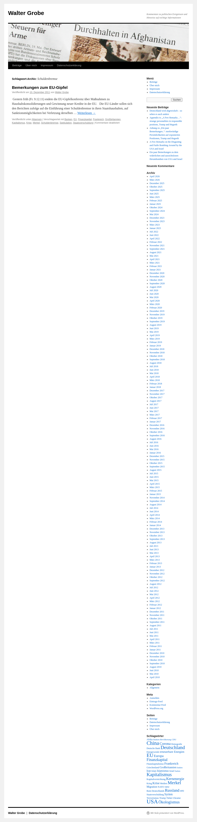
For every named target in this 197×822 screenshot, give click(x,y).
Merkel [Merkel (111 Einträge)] (174, 782)
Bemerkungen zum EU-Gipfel (40, 87)
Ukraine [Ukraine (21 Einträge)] (177, 798)
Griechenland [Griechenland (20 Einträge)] (153, 767)
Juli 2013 (154, 546)
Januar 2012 (155, 608)
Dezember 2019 (157, 311)
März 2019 (155, 338)
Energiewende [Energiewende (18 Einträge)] (153, 752)
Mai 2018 (154, 373)
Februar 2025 (156, 200)
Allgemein (37, 119)
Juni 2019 (154, 328)
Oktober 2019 (156, 318)
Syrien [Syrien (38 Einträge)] (168, 794)
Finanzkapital (85, 119)
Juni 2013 (154, 549)
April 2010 (155, 677)
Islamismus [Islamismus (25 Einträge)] (163, 770)
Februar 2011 (156, 646)
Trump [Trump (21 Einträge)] (162, 798)
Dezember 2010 (157, 653)
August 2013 (156, 542)
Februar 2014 (156, 521)
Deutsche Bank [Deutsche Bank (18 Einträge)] (153, 748)
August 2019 (156, 325)
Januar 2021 (155, 269)
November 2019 (157, 314)
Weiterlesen (86, 113)
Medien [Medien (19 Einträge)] (163, 783)
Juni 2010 (154, 670)
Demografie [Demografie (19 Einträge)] (176, 744)
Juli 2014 (154, 508)
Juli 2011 (154, 629)
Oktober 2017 (156, 397)
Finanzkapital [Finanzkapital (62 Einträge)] (157, 760)
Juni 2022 (154, 235)
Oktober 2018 (156, 356)
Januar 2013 (155, 566)
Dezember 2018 (157, 349)
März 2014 (155, 518)
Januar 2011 (155, 649)
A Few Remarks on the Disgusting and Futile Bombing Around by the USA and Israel (166, 145)
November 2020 (157, 276)
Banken (68, 119)
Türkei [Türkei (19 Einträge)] (169, 798)
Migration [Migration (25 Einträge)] (152, 786)
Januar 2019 (155, 345)
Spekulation (66, 122)
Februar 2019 (156, 342)
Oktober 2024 (156, 207)
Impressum (47, 65)
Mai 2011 (154, 635)
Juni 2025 (154, 193)
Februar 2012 (156, 604)
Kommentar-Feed (158, 705)
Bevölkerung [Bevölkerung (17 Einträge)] (165, 739)
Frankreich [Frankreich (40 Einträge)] (171, 763)
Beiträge (17, 65)
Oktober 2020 (156, 280)
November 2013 (157, 532)
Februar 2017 (156, 418)
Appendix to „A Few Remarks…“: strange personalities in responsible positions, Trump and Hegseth (166, 121)
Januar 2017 (155, 421)
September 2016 (157, 435)
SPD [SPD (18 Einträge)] (182, 791)
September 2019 (157, 321)
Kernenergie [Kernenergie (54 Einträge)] (175, 779)
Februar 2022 (156, 242)
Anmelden (154, 698)
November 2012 (157, 573)
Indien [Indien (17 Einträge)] (179, 767)
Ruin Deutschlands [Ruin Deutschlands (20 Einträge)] (155, 791)
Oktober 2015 (156, 463)
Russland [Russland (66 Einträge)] (172, 790)
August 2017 (156, 401)
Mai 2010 (154, 673)
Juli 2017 (154, 404)
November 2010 (157, 656)
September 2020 (157, 283)
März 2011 (155, 642)
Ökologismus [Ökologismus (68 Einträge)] (169, 802)
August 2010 (156, 667)
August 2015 (156, 470)
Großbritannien (113, 119)
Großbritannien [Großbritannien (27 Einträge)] (168, 767)
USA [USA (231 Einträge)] (152, 801)
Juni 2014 (154, 511)
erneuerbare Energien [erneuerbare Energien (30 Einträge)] (172, 751)
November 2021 (157, 245)
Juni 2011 (154, 632)
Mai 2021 (154, 255)
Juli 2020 (154, 290)
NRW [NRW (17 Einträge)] (166, 787)
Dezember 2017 (157, 390)
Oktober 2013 (156, 535)
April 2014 (155, 515)
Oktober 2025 (156, 186)
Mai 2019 (154, 331)
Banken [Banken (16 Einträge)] (156, 740)
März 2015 (155, 487)
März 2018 (155, 380)
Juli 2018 (154, 366)
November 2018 (157, 352)
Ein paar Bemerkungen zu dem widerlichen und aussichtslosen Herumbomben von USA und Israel (166, 155)
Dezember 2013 (157, 528)
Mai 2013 (154, 553)
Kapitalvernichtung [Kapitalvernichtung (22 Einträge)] (156, 779)
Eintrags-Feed (156, 701)
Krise (29, 122)
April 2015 (155, 483)
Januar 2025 (155, 204)
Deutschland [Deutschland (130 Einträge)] (173, 747)
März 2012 (155, 601)
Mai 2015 (154, 480)
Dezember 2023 (157, 217)
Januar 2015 (155, 494)
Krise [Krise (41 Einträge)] (156, 783)
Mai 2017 (154, 411)
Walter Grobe (26, 13)
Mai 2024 (154, 214)
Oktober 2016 (156, 432)
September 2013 (157, 539)
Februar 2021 (156, 266)
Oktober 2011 (156, 618)
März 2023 (155, 224)
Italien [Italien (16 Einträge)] (177, 771)
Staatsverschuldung (83, 122)
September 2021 (157, 249)
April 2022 (155, 238)
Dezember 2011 (157, 611)
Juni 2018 (154, 369)
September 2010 (157, 663)
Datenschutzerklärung (69, 65)
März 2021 (155, 262)
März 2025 (155, 197)
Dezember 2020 (157, 273)
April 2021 (155, 259)
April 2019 (155, 335)
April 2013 (155, 556)
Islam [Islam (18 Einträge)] (153, 771)
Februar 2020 (156, 307)
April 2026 (155, 176)
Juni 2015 (154, 477)
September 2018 (157, 359)
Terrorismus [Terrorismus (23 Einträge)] (153, 797)
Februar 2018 (156, 383)
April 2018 (155, 376)
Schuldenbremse (49, 122)
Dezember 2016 (157, 425)
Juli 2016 (154, 442)
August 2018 (156, 363)
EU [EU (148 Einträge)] (150, 755)
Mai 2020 (154, 297)
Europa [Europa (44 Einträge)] (159, 756)
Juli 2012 (154, 587)
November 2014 (157, 497)
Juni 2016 (154, 445)
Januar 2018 (155, 387)
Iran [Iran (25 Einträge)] (149, 770)
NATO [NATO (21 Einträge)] (161, 787)
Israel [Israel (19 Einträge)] (171, 771)
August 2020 (156, 287)
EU (75, 119)
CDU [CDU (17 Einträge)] (174, 739)
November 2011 (157, 615)
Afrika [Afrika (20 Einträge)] (150, 739)
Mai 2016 (154, 449)
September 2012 (157, 580)
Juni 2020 (154, 293)
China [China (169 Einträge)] (153, 743)
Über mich (31, 65)
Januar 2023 (155, 228)
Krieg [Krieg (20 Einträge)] (149, 783)
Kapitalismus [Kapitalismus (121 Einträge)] (159, 774)
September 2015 (157, 466)
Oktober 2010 (156, 660)
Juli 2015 (154, 473)
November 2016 (157, 428)
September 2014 (157, 501)
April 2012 (155, 597)
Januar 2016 (155, 452)
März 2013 (155, 559)
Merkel (36, 122)
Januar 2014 (155, 525)
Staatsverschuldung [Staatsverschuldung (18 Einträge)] (155, 794)
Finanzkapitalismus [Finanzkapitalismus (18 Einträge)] (155, 764)
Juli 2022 (154, 231)
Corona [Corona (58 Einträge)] (165, 744)
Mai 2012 (154, 594)
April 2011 (155, 639)
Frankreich (98, 119)
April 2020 (155, 300)
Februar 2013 (156, 563)
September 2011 (157, 622)
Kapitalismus (18, 122)
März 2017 (155, 414)
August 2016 (156, 439)
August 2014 (156, 504)
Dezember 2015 (157, 456)
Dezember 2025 (157, 183)
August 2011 (155, 625)
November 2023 (157, 221)
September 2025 (157, 190)
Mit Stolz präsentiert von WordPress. (167, 813)
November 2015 (157, 459)
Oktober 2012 (156, 577)
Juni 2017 (154, 407)
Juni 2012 (154, 591)
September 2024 (157, 211)
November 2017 (157, 394)
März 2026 (155, 179)
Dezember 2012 (157, 570)
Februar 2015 (156, 490)
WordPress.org (156, 708)
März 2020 (155, 304)
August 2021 (156, 252)
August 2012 (156, 584)
